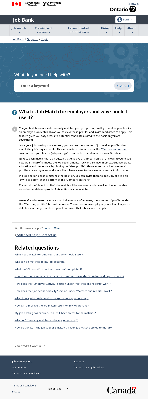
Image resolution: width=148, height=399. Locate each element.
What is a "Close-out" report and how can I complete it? (48, 269)
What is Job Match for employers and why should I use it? (49, 254)
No (57, 228)
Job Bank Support (22, 361)
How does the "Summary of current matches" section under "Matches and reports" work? (69, 276)
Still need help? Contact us (36, 235)
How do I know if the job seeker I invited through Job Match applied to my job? (63, 327)
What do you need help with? (42, 74)
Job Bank (23, 20)
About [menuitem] (131, 29)
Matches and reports (114, 149)
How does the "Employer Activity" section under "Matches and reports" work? (63, 283)
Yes (48, 228)
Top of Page (58, 388)
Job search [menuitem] (19, 29)
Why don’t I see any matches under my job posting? (46, 320)
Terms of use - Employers (26, 373)
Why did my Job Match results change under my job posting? (52, 298)
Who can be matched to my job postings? (40, 261)
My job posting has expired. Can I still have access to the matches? (55, 313)
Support (32, 39)
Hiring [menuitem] (105, 29)
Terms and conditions (24, 385)
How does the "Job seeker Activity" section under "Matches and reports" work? (63, 291)
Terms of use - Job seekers (89, 367)
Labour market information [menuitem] (78, 30)
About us (79, 361)
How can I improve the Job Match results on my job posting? (52, 305)
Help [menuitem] (118, 29)
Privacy (16, 391)
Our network (19, 367)
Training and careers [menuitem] (43, 30)
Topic (44, 39)
